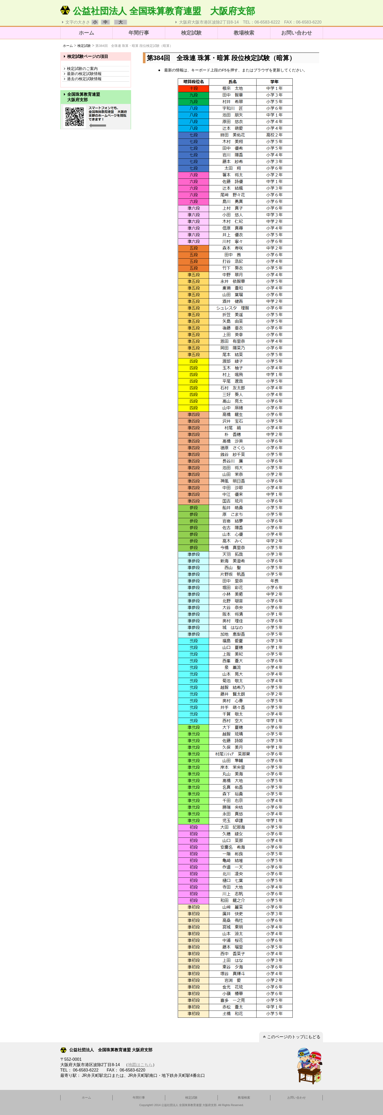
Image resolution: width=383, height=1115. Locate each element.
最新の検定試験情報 (82, 73)
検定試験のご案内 (80, 68)
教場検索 (244, 33)
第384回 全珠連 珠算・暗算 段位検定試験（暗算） (134, 46)
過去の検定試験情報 (82, 79)
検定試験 (191, 33)
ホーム (86, 33)
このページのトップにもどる (291, 1037)
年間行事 (139, 33)
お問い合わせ (296, 33)
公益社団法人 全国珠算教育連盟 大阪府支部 (157, 11)
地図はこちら (140, 1065)
